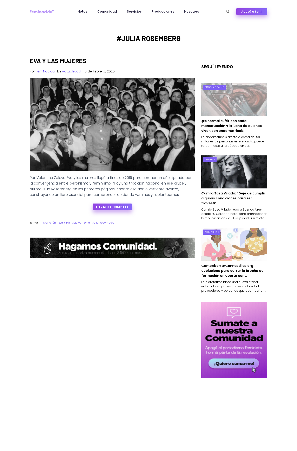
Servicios (134, 11)
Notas (82, 11)
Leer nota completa (112, 207)
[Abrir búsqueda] (228, 11)
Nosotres (191, 11)
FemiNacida (45, 71)
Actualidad (71, 71)
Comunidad (107, 11)
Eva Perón (49, 222)
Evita (87, 222)
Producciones (163, 11)
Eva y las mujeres (70, 222)
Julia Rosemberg (103, 222)
